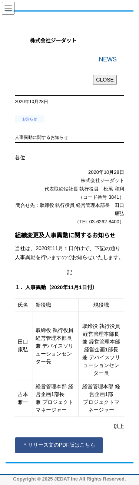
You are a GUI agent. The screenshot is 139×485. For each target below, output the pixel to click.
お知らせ (29, 119)
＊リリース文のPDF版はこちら (59, 445)
